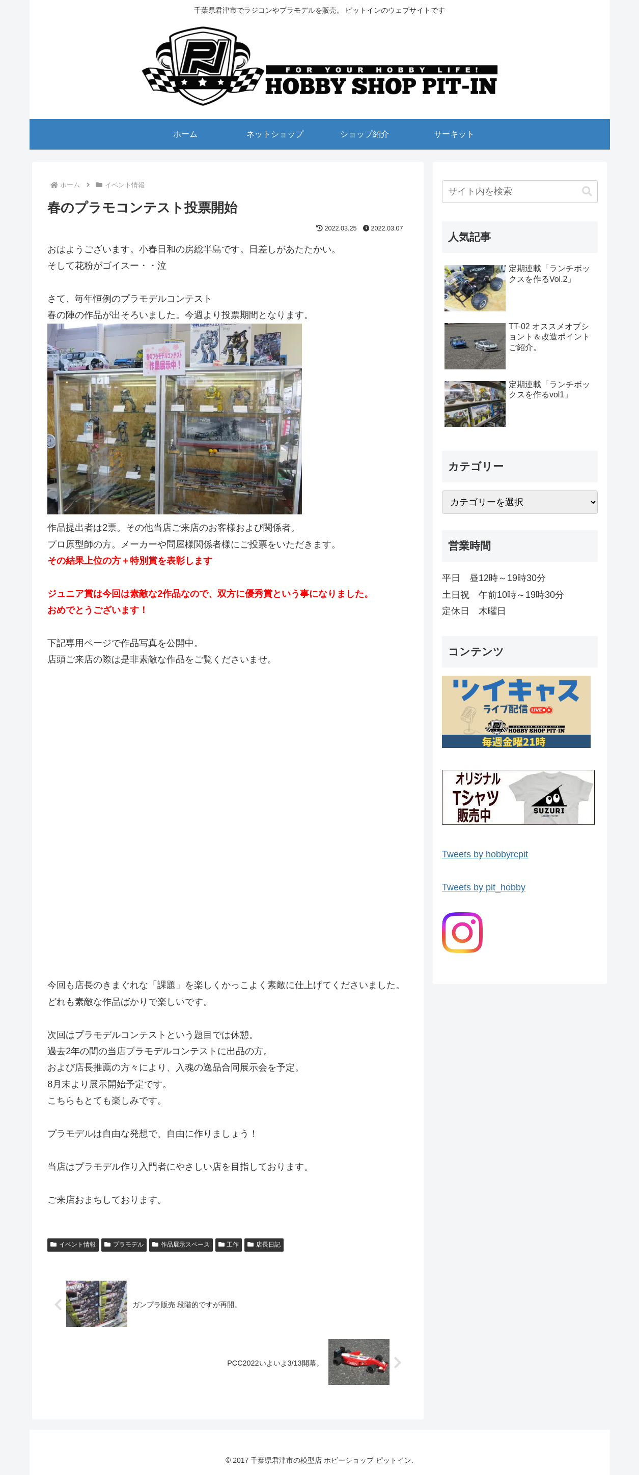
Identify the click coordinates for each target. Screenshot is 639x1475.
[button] (587, 191)
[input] (520, 191)
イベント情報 (73, 1244)
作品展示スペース (181, 1244)
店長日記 (264, 1244)
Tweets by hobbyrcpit (485, 854)
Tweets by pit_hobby (483, 887)
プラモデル (124, 1244)
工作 (228, 1244)
